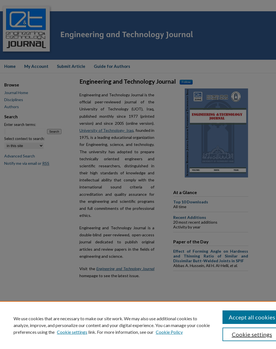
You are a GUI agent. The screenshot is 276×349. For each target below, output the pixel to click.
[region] (138, 325)
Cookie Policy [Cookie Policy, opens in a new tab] (169, 332)
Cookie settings (72, 332)
